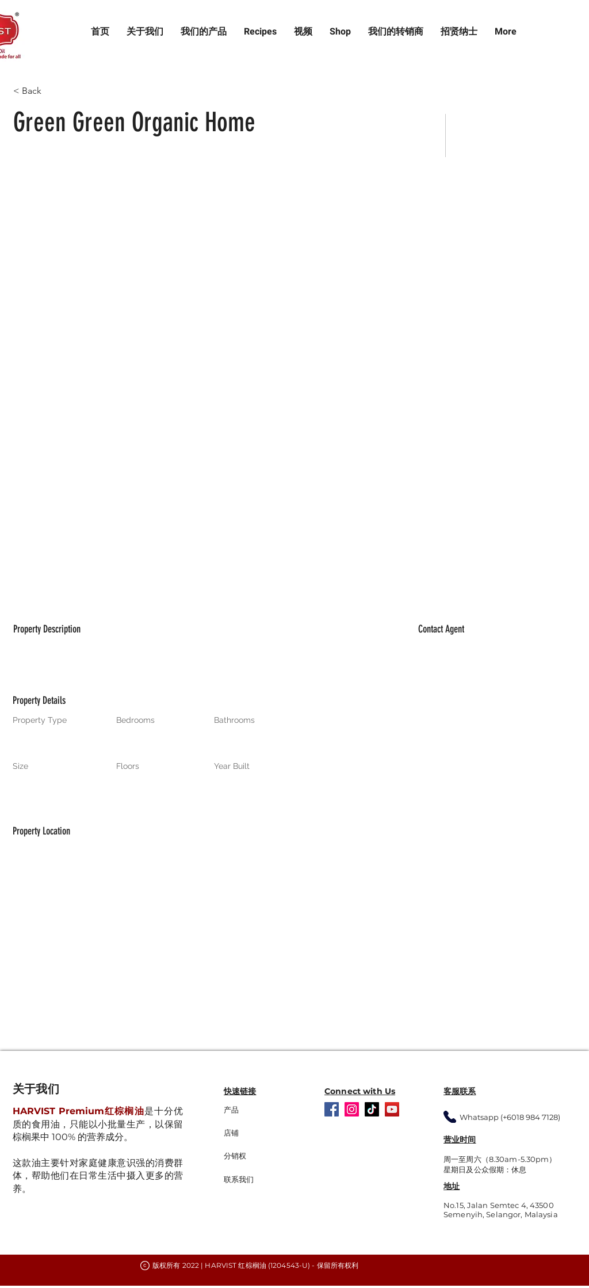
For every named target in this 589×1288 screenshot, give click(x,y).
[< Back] (54, 91)
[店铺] (255, 1133)
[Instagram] (352, 1109)
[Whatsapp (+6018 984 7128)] (518, 1117)
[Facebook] (331, 1109)
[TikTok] (372, 1109)
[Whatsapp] (449, 1117)
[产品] (260, 1110)
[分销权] (260, 1156)
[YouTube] (392, 1109)
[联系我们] (260, 1179)
